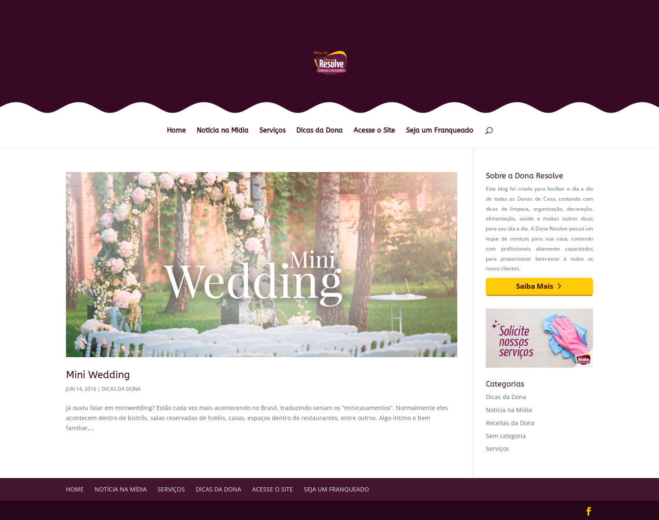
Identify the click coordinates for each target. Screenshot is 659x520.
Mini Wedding (98, 375)
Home (176, 131)
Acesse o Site (374, 131)
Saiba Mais (534, 286)
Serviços (272, 131)
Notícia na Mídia (222, 131)
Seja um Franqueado (439, 131)
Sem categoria (506, 436)
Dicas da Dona (319, 131)
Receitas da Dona (510, 423)
